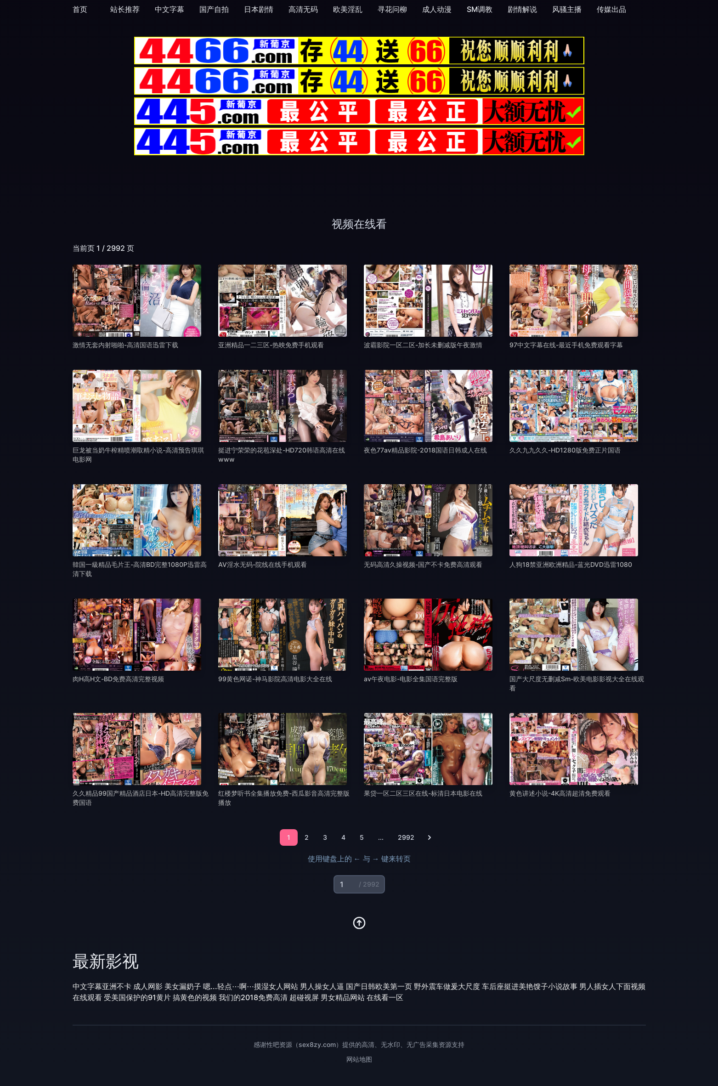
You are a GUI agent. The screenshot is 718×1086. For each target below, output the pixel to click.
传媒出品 (611, 9)
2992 (406, 837)
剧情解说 (522, 9)
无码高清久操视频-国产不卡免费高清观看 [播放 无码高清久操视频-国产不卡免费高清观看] (423, 564)
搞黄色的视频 (195, 997)
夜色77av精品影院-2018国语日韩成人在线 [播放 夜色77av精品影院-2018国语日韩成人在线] (425, 450)
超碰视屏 (304, 997)
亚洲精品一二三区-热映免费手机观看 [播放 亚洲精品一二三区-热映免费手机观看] (271, 345)
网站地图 (359, 1059)
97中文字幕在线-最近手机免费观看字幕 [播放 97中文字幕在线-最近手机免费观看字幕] (566, 345)
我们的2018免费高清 (253, 997)
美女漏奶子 (182, 986)
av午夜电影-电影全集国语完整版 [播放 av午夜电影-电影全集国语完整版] (411, 679)
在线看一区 (385, 997)
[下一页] (429, 837)
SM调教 (479, 9)
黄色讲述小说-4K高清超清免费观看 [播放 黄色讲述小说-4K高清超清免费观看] (560, 793)
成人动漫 (437, 9)
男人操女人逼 (322, 986)
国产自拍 (214, 9)
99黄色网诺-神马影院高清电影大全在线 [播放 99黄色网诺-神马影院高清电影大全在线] (275, 679)
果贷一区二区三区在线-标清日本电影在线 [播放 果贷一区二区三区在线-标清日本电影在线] (423, 793)
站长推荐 (125, 9)
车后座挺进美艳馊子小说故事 (529, 986)
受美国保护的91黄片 (137, 997)
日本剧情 (258, 9)
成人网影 (148, 986)
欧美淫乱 (347, 9)
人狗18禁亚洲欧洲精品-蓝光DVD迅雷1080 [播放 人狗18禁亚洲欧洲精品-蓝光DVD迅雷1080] (570, 564)
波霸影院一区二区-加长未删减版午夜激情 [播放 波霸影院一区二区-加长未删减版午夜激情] (423, 345)
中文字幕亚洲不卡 (102, 986)
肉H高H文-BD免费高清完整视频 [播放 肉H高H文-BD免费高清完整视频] (118, 679)
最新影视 (106, 961)
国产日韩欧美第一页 (379, 986)
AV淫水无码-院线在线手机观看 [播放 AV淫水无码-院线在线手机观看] (262, 564)
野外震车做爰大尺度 (447, 986)
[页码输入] (359, 884)
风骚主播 (567, 9)
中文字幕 (169, 9)
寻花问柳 (392, 9)
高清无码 (303, 9)
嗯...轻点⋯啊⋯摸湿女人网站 (250, 986)
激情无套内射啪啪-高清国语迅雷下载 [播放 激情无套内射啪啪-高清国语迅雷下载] (125, 345)
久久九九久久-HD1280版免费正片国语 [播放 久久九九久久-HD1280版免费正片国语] (565, 450)
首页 (80, 9)
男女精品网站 (343, 997)
